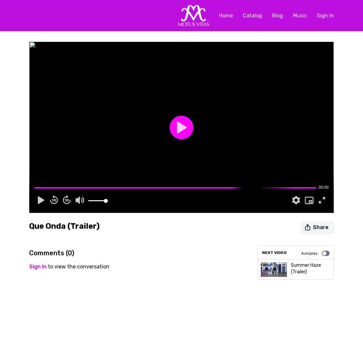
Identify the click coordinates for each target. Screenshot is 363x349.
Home (226, 15)
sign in (38, 266)
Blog (277, 15)
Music (300, 15)
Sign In (325, 15)
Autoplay (315, 253)
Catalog (252, 15)
